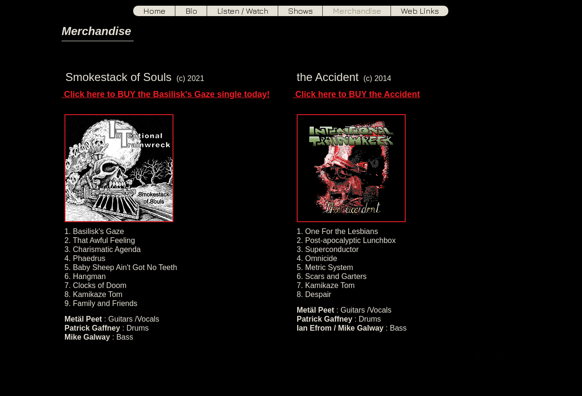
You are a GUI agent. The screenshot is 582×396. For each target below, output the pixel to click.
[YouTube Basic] (502, 356)
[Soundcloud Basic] (514, 356)
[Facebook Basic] (477, 356)
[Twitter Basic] (489, 356)
